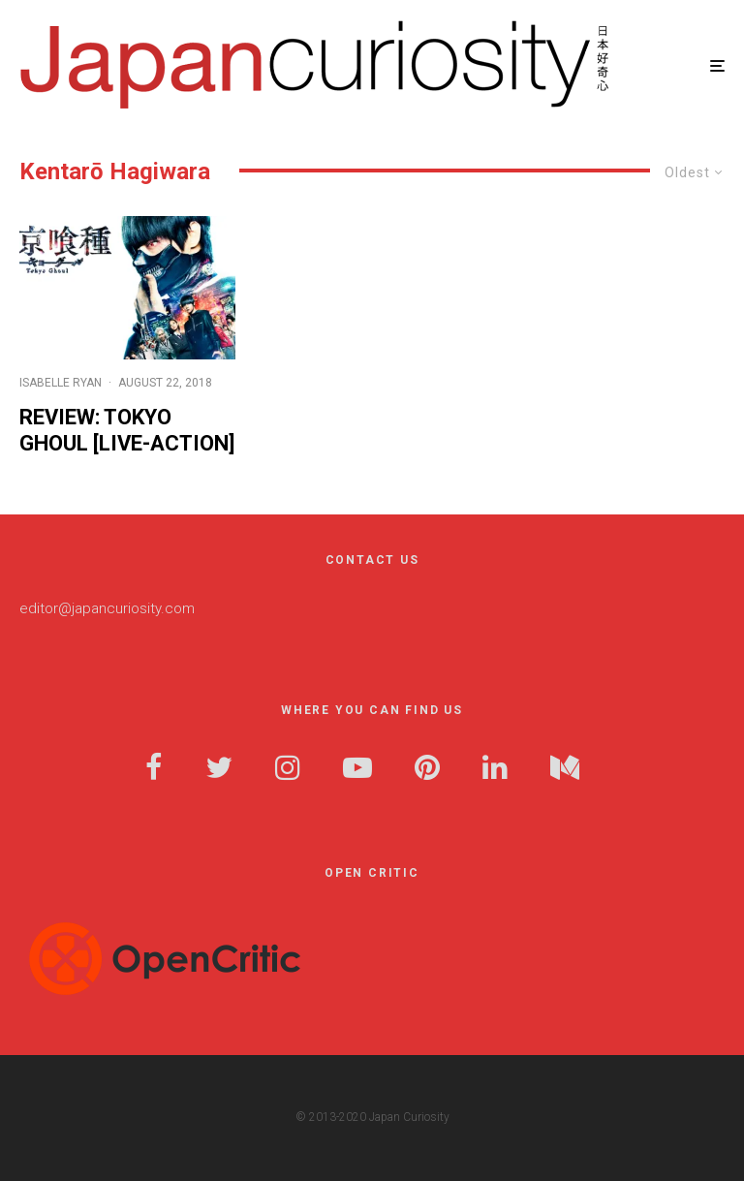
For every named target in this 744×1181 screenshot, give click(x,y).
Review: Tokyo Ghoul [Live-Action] (126, 429)
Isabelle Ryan (60, 382)
